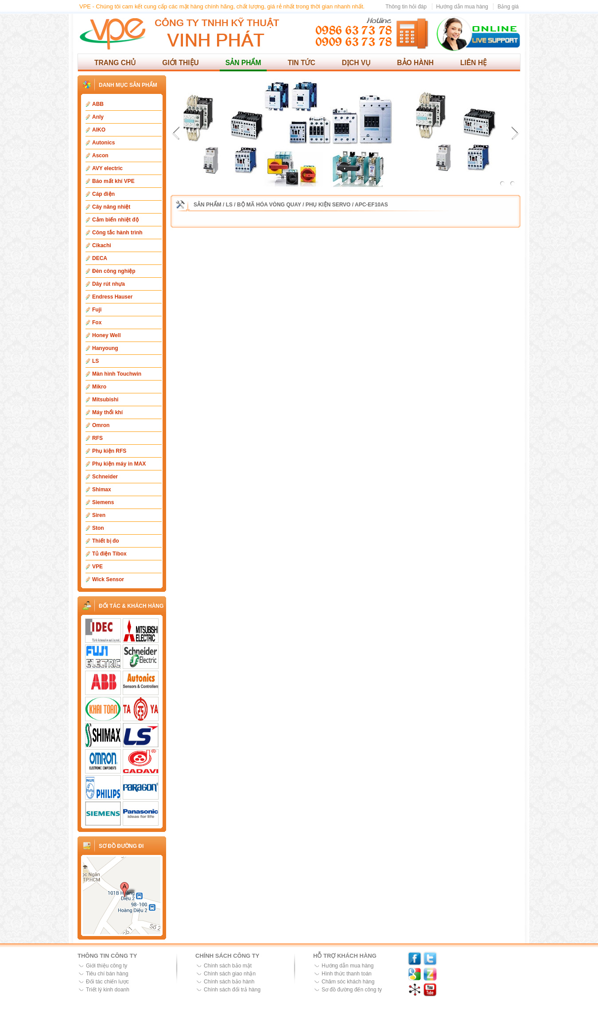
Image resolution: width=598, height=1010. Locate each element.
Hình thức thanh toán (347, 974)
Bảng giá (508, 7)
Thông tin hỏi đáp (406, 7)
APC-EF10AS (371, 205)
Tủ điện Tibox (109, 554)
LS (95, 361)
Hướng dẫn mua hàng (462, 7)
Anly (98, 117)
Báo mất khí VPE (113, 181)
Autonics (103, 143)
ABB (98, 104)
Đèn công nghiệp (114, 271)
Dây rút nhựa (108, 284)
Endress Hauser (112, 297)
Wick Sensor (108, 579)
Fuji (96, 310)
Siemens (103, 502)
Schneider (105, 477)
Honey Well (106, 335)
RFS (97, 438)
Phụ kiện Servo (328, 205)
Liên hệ (473, 62)
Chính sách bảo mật (228, 966)
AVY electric (107, 168)
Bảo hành (415, 62)
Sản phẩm (243, 62)
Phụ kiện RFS (109, 451)
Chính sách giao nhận (230, 974)
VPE (97, 566)
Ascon (100, 155)
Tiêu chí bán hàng (107, 974)
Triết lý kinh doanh (107, 990)
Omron (100, 425)
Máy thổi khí (107, 412)
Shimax (101, 489)
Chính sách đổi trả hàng (232, 990)
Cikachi (101, 245)
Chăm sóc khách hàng (348, 982)
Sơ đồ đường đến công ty (352, 990)
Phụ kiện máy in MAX (119, 464)
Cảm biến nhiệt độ (115, 220)
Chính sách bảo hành (229, 982)
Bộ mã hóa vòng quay (269, 205)
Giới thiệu (180, 62)
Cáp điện (103, 194)
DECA (99, 258)
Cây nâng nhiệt (111, 207)
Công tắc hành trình (117, 232)
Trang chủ (115, 62)
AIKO (98, 130)
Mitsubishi (105, 399)
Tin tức (301, 62)
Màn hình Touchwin (116, 374)
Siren (98, 515)
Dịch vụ (356, 62)
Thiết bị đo (105, 541)
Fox (96, 322)
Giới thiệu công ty (106, 966)
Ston (98, 528)
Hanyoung (105, 348)
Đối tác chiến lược (107, 982)
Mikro (99, 387)
